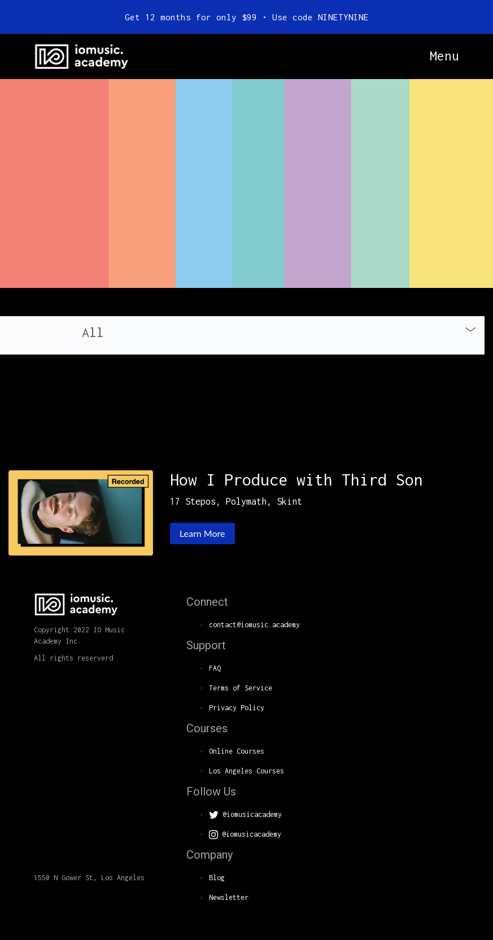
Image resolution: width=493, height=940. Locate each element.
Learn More (202, 533)
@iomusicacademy (245, 814)
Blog (217, 877)
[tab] (242, 335)
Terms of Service (240, 688)
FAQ (215, 668)
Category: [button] (56, 332)
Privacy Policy (236, 707)
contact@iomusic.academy (254, 624)
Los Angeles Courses (246, 771)
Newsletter (228, 897)
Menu (444, 56)
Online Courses (236, 751)
